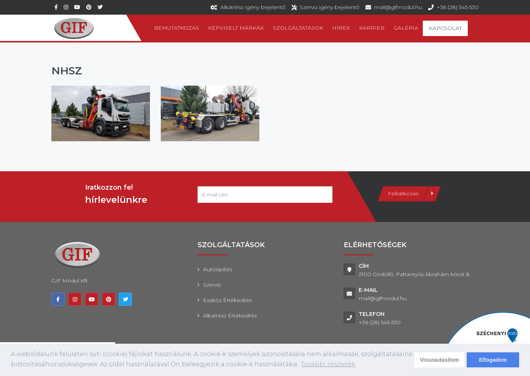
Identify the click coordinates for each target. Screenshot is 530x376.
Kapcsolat (445, 28)
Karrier (372, 27)
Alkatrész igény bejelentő (253, 7)
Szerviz (212, 284)
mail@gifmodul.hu (398, 7)
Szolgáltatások (298, 27)
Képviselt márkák (236, 27)
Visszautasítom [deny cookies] (439, 360)
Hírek (341, 27)
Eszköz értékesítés (227, 300)
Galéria (406, 27)
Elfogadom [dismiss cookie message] (493, 360)
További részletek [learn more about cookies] (328, 364)
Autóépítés (217, 269)
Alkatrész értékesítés (230, 315)
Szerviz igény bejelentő (329, 7)
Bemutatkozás (176, 27)
